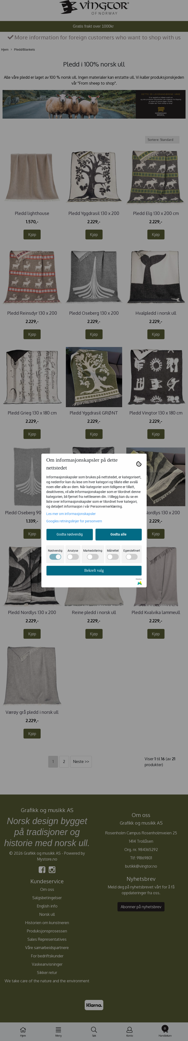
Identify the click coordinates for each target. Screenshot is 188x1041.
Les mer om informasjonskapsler (71, 514)
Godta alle (118, 534)
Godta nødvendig (70, 534)
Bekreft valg (94, 570)
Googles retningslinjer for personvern (74, 521)
